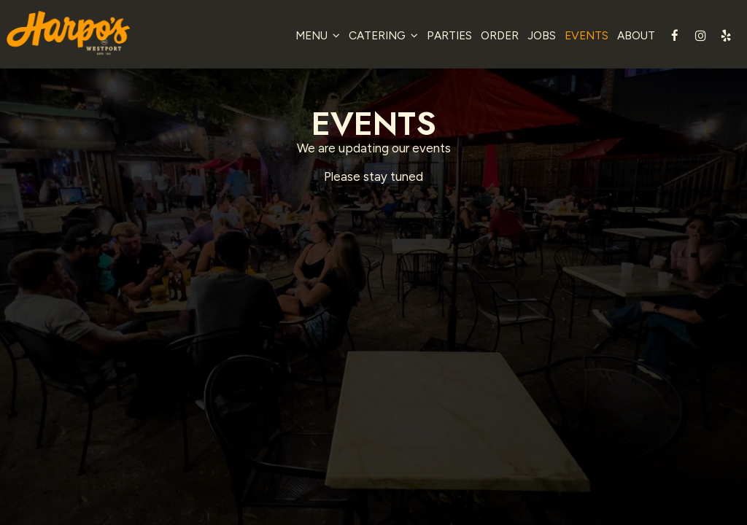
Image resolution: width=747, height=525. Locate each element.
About (632, 36)
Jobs (537, 36)
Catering (379, 36)
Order (495, 36)
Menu (313, 36)
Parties (445, 36)
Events (582, 36)
